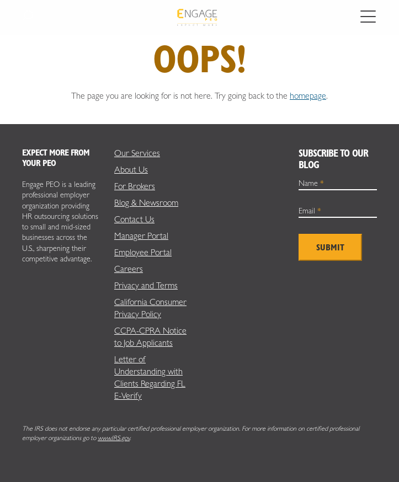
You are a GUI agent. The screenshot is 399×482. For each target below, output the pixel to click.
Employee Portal (143, 252)
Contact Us (134, 219)
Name (311, 183)
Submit (330, 247)
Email (310, 210)
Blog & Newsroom (146, 202)
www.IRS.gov (114, 438)
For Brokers (134, 186)
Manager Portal (141, 236)
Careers (128, 269)
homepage (308, 95)
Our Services (137, 153)
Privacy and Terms (146, 285)
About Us (131, 169)
